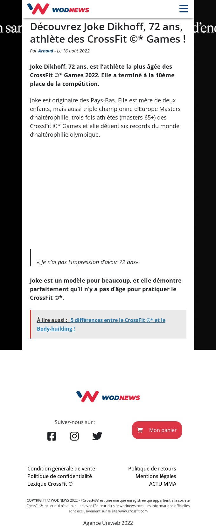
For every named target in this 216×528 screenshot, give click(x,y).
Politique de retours (152, 468)
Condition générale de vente (61, 468)
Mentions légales (156, 476)
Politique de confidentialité (59, 476)
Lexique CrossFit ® (50, 483)
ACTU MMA (162, 483)
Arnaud (45, 51)
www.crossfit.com (133, 511)
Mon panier (157, 430)
